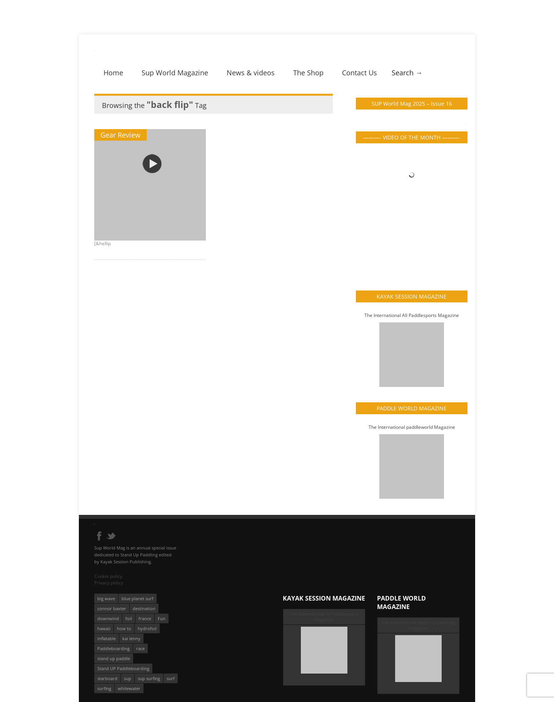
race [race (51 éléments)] (140, 648)
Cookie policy (108, 576)
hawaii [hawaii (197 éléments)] (103, 628)
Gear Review (120, 134)
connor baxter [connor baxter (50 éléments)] (111, 608)
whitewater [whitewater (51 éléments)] (129, 688)
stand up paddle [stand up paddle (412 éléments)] (113, 658)
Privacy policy (108, 582)
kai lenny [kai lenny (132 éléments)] (131, 638)
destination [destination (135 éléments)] (144, 608)
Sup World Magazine (175, 72)
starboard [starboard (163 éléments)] (107, 678)
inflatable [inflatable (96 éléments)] (106, 638)
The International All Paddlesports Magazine (411, 315)
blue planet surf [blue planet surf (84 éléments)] (138, 598)
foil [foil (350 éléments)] (128, 618)
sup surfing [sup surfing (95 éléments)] (149, 678)
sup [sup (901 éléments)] (127, 678)
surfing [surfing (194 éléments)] (104, 688)
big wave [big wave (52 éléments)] (106, 598)
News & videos (251, 72)
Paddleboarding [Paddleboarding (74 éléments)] (113, 648)
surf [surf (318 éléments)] (171, 678)
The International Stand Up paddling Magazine (418, 625)
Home (113, 72)
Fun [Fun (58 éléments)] (161, 618)
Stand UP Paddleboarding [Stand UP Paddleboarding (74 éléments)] (123, 668)
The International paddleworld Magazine (412, 427)
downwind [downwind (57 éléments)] (108, 618)
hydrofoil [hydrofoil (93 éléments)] (147, 628)
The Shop (308, 72)
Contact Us (359, 72)
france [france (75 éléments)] (144, 618)
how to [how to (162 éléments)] (124, 628)
